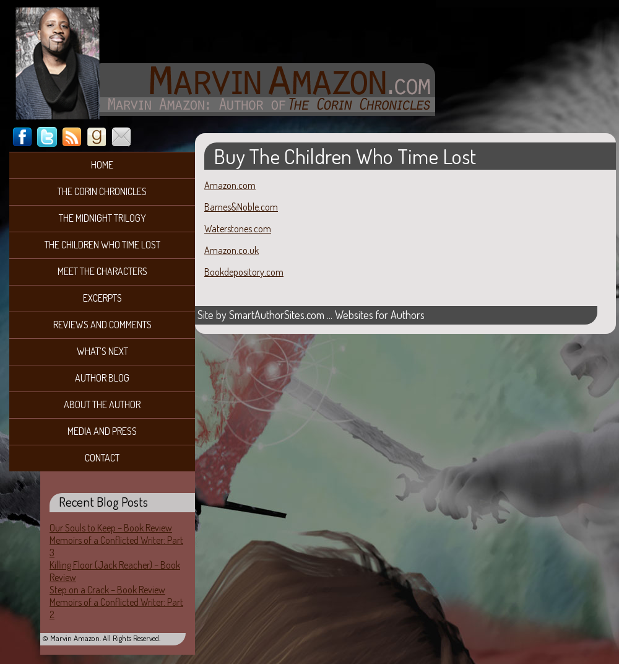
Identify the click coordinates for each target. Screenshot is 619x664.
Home (102, 165)
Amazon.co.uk (231, 250)
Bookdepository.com (244, 272)
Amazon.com (230, 185)
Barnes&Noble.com (241, 207)
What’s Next (102, 351)
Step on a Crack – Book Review (107, 589)
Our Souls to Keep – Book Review (111, 528)
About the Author (102, 404)
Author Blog (102, 378)
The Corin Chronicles (102, 191)
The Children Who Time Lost (102, 244)
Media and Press (102, 431)
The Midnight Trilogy (102, 218)
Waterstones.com (237, 228)
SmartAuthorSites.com (276, 314)
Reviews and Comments (102, 324)
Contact (102, 458)
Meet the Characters (102, 271)
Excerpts (102, 298)
